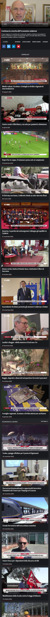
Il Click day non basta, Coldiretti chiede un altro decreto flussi (24, 195)
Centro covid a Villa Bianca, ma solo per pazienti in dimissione (24, 124)
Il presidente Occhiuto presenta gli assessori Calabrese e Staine (25, 306)
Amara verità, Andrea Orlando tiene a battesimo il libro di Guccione (23, 270)
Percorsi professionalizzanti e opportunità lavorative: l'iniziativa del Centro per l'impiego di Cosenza (22, 489)
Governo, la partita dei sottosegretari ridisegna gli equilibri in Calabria (24, 232)
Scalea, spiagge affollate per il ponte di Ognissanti (21, 453)
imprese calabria (36, 42)
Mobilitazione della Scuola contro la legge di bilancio (22, 595)
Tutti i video (44, 421)
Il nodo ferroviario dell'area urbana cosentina (19, 525)
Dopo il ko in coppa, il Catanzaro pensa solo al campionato (23, 160)
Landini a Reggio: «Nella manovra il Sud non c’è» (19, 342)
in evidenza (17, 42)
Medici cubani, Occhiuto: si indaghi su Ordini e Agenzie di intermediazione (22, 87)
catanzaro (45, 42)
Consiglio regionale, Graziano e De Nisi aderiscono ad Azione (24, 413)
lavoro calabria (26, 42)
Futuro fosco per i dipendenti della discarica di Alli (21, 560)
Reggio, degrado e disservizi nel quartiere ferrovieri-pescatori (24, 378)
